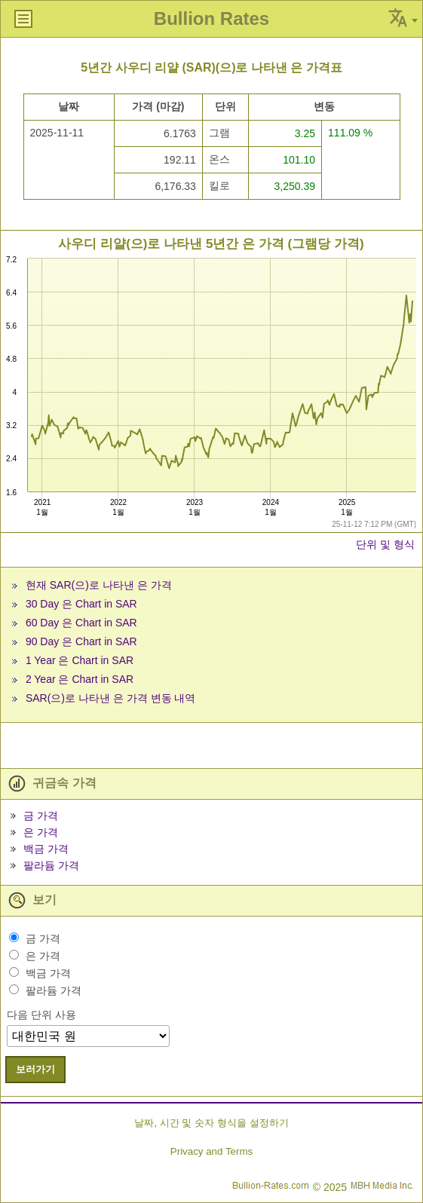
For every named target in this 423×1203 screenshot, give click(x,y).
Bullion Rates (211, 18)
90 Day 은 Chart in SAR (81, 641)
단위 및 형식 (385, 544)
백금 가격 (46, 849)
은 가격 (40, 832)
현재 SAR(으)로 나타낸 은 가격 (99, 585)
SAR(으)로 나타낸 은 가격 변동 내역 (111, 698)
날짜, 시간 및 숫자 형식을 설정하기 (211, 1122)
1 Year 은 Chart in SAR (79, 660)
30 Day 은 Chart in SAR (81, 604)
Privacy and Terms (211, 1151)
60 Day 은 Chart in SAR (81, 623)
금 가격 (40, 816)
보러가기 (35, 1069)
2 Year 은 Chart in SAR (79, 679)
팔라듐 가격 (51, 865)
